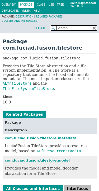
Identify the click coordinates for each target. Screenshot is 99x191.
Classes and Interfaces (19, 20)
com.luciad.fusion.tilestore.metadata (41, 138)
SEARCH (39, 28)
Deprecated (10, 10)
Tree (60, 4)
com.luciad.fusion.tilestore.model (37, 160)
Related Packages (49, 16)
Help (37, 10)
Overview (9, 4)
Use (51, 4)
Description (25, 16)
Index (26, 10)
